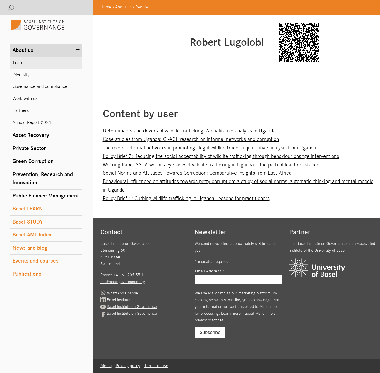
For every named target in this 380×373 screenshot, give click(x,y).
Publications (27, 274)
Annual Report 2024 (32, 122)
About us (123, 7)
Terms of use (156, 366)
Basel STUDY (28, 222)
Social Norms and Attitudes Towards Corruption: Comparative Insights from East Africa (197, 173)
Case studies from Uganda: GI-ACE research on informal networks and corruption (191, 139)
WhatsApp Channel (123, 293)
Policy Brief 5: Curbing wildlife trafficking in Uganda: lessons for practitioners (186, 198)
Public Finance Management (46, 196)
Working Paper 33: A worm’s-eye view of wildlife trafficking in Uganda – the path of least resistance (211, 165)
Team (18, 62)
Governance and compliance (40, 86)
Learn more (231, 313)
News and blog (30, 248)
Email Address (210, 271)
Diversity (21, 74)
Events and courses (36, 261)
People (141, 7)
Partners (21, 110)
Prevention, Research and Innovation (43, 179)
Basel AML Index (32, 235)
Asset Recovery (31, 135)
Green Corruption (33, 161)
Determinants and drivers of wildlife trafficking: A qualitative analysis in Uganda (189, 131)
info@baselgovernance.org (122, 282)
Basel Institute (118, 300)
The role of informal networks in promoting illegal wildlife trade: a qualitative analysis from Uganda (209, 148)
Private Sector (29, 148)
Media (106, 366)
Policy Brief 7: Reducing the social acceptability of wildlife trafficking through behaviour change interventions (221, 156)
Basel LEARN (28, 209)
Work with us (25, 98)
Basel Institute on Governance (132, 306)
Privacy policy (128, 366)
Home (106, 7)
